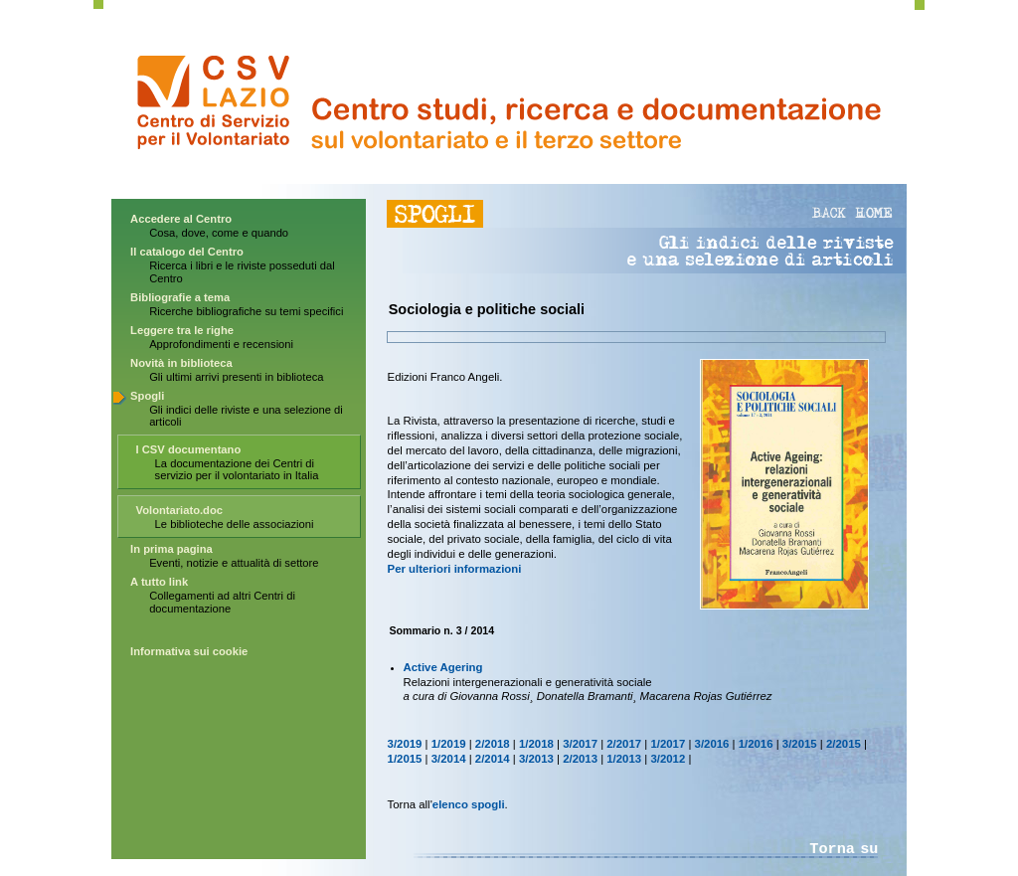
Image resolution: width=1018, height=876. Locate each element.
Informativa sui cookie (189, 651)
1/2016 (756, 744)
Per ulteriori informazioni (455, 569)
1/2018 (536, 744)
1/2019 (448, 744)
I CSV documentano (189, 449)
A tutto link (159, 582)
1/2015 (405, 759)
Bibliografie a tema (180, 297)
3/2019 (405, 744)
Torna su (843, 849)
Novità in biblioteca (181, 363)
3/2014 (448, 759)
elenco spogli (468, 804)
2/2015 (843, 744)
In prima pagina (171, 549)
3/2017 (580, 744)
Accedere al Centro (181, 219)
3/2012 (667, 759)
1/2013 (623, 759)
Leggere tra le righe (182, 330)
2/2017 (623, 744)
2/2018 (492, 744)
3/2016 (712, 744)
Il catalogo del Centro (187, 252)
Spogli (147, 396)
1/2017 (667, 744)
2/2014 (492, 759)
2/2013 (580, 759)
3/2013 (536, 759)
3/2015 (799, 744)
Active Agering (443, 667)
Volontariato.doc (179, 510)
